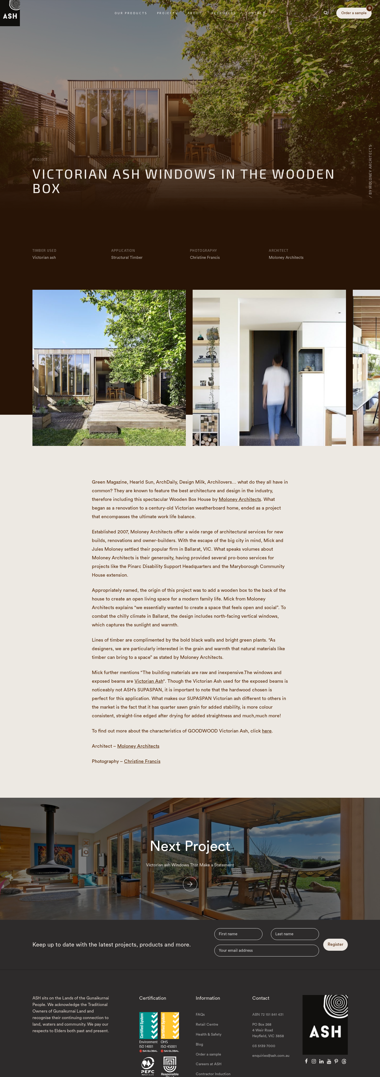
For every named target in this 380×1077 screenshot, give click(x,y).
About (195, 13)
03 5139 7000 (263, 1057)
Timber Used (44, 250)
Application (123, 250)
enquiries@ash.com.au (270, 1067)
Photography (203, 250)
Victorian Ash (149, 681)
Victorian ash (44, 258)
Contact (255, 13)
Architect (278, 250)
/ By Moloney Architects (370, 171)
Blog (199, 1055)
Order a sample (356, 11)
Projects (167, 13)
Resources (223, 13)
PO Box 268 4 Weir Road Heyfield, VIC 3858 (268, 1041)
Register (335, 955)
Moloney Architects (240, 499)
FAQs (200, 1025)
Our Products (131, 13)
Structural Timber (127, 258)
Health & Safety (208, 1045)
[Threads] (344, 1072)
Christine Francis (142, 761)
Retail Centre (207, 1035)
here (267, 731)
